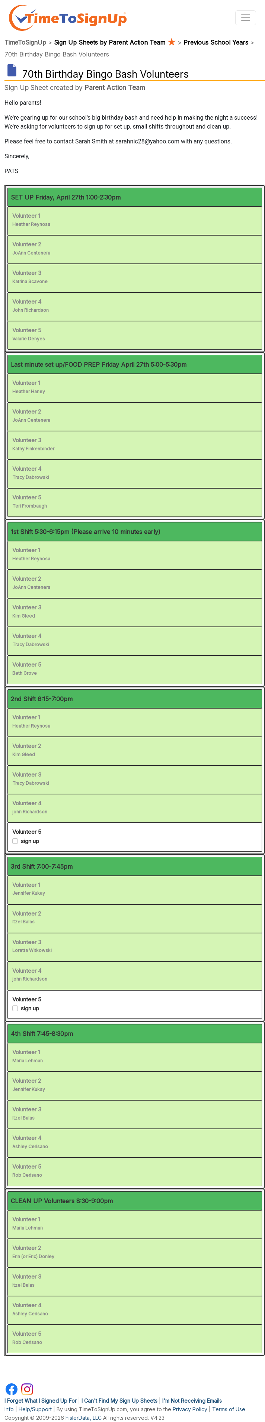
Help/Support (35, 1409)
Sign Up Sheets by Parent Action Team (116, 42)
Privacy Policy (190, 1409)
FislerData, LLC (84, 1418)
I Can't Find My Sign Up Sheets (119, 1400)
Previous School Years (215, 42)
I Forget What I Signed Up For (40, 1400)
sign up (30, 841)
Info (9, 1409)
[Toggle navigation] (245, 17)
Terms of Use (228, 1409)
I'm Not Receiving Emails (192, 1400)
